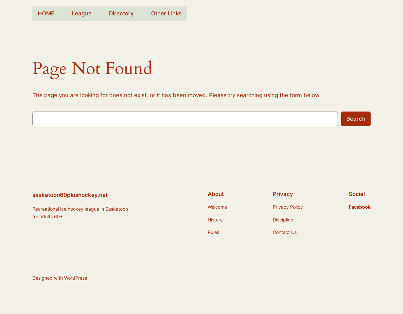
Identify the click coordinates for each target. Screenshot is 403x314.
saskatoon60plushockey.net (70, 195)
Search (355, 118)
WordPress (75, 278)
